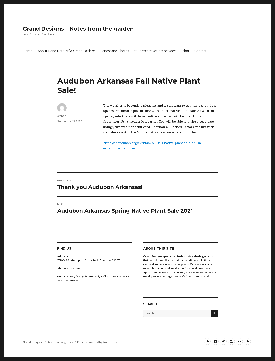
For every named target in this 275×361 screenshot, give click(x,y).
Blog (185, 51)
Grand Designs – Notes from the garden (78, 28)
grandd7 (62, 115)
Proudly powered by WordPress (97, 342)
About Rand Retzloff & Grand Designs (66, 51)
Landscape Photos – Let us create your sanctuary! (138, 51)
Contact (200, 51)
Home (27, 51)
